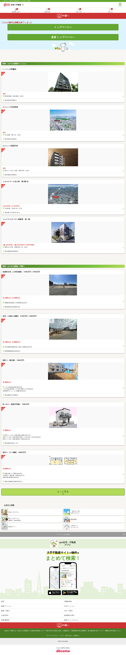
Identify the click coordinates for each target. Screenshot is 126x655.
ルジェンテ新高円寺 (10, 146)
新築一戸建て (5, 611)
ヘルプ (61, 635)
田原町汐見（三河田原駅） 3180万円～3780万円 (21, 272)
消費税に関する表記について (112, 630)
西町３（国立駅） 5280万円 (13, 360)
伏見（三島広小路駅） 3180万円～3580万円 (20, 316)
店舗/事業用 (5, 620)
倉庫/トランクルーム (71, 620)
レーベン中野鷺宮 (9, 69)
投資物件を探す (69, 615)
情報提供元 (66, 630)
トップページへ (63, 27)
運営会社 (76, 635)
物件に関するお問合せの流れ (54, 630)
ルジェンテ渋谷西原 (10, 107)
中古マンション (69, 606)
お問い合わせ (68, 635)
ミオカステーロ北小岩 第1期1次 (15, 181)
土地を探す (5, 615)
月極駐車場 (68, 601)
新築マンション (6, 606)
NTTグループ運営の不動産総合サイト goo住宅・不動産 (17, 0)
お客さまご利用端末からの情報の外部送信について (31, 630)
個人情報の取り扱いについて (95, 630)
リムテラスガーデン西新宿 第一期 (16, 219)
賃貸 (2, 601)
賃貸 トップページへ (63, 37)
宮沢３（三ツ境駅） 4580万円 (14, 452)
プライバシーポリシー (52, 635)
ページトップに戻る (63, 534)
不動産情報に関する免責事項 (78, 630)
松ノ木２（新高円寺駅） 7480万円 (16, 404)
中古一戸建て (68, 611)
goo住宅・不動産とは (10, 630)
